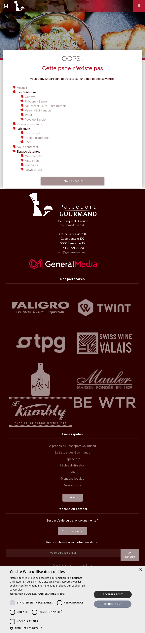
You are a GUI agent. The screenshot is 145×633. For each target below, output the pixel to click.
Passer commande (29, 124)
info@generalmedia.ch (72, 252)
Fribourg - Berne (36, 102)
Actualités (32, 161)
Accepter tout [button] (113, 594)
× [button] (140, 569)
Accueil (22, 88)
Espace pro (72, 459)
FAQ (28, 142)
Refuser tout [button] (113, 604)
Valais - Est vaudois (38, 110)
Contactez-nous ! (72, 531)
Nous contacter (27, 147)
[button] (50, 594)
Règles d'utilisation (37, 138)
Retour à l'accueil (73, 181)
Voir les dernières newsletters (72, 565)
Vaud (28, 115)
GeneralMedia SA (72, 225)
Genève (30, 97)
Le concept (32, 133)
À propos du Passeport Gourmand (72, 446)
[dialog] (72, 599)
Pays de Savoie (35, 120)
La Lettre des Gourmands (72, 453)
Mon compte (33, 156)
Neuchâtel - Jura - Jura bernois (45, 106)
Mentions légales (72, 479)
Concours (31, 165)
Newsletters (33, 170)
